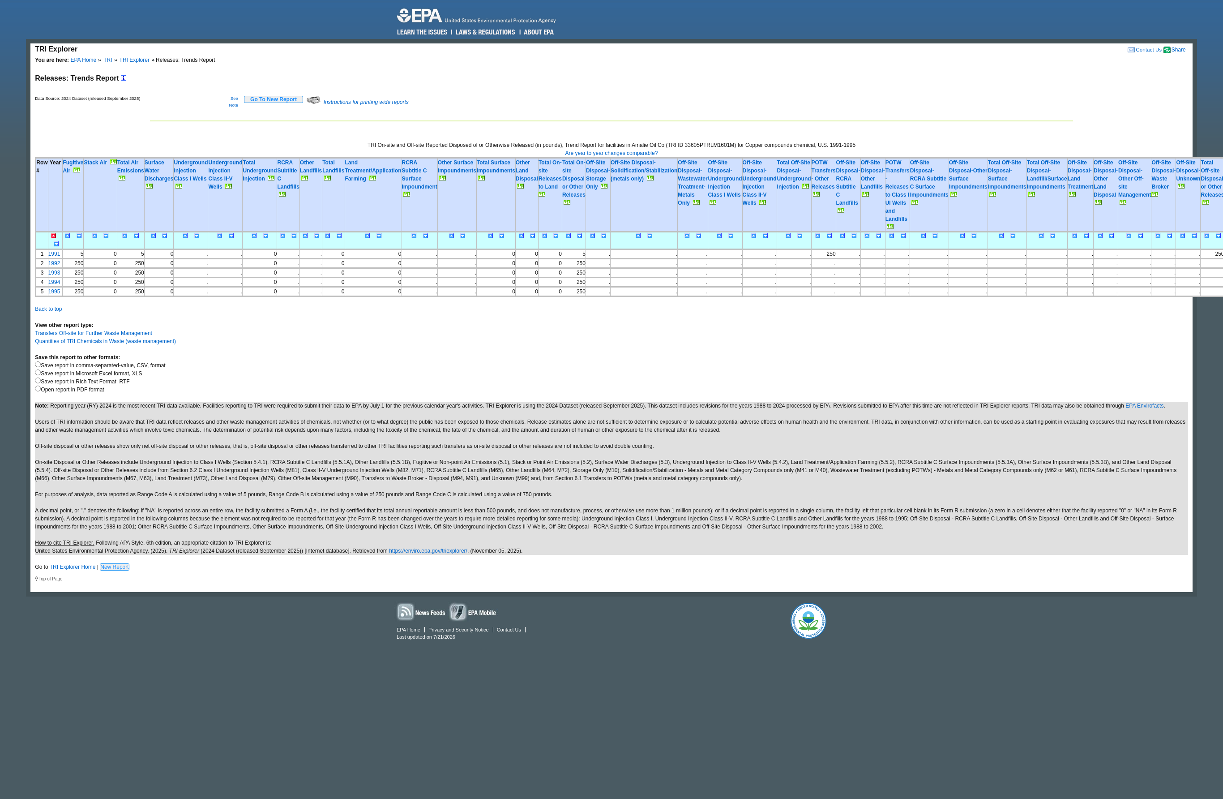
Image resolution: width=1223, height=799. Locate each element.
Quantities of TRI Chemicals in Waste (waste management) (105, 341)
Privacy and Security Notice (458, 629)
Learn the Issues (422, 32)
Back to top (48, 309)
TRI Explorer (135, 60)
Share (1179, 50)
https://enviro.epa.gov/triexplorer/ (428, 551)
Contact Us (1149, 49)
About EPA (538, 32)
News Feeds (421, 611)
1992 (54, 263)
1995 (54, 291)
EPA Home (83, 60)
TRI (107, 60)
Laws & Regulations (484, 32)
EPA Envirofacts (1144, 406)
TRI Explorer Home (73, 567)
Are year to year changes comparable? (611, 153)
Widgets (473, 611)
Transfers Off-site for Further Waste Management (93, 333)
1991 (54, 254)
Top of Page (50, 578)
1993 (54, 273)
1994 (54, 282)
